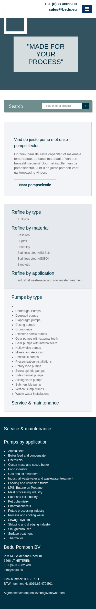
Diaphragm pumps (27, 320)
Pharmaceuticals (19, 506)
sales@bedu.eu (63, 8)
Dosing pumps (25, 325)
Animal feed (16, 451)
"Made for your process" (46, 54)
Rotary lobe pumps (28, 366)
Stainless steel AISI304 (33, 258)
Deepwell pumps (26, 315)
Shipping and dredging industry (29, 524)
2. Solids (23, 219)
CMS (57, 598)
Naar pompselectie (35, 185)
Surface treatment (20, 533)
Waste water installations (32, 394)
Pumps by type (27, 297)
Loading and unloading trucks (28, 483)
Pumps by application (26, 442)
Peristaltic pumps (27, 357)
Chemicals (15, 460)
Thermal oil (15, 538)
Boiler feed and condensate (27, 455)
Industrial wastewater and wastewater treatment (49, 280)
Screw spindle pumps (30, 371)
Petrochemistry (18, 501)
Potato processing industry (26, 510)
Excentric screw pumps (31, 334)
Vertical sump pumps (29, 389)
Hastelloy (23, 247)
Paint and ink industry (23, 497)
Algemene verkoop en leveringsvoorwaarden (34, 593)
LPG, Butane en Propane (25, 487)
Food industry (17, 469)
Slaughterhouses (19, 529)
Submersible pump (28, 384)
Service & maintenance (35, 402)
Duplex (22, 241)
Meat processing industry (25, 492)
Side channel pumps (29, 375)
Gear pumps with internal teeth (36, 343)
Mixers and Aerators (29, 352)
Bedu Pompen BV (22, 547)
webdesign (71, 598)
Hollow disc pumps (28, 348)
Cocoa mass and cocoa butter (28, 465)
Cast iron (23, 235)
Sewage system (19, 520)
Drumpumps (23, 329)
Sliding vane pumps (28, 380)
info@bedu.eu (13, 570)
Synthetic (23, 264)
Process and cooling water (26, 515)
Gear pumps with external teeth (36, 338)
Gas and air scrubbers (23, 474)
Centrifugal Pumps (28, 311)
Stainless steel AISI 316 (33, 253)
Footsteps (89, 598)
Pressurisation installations (33, 361)
